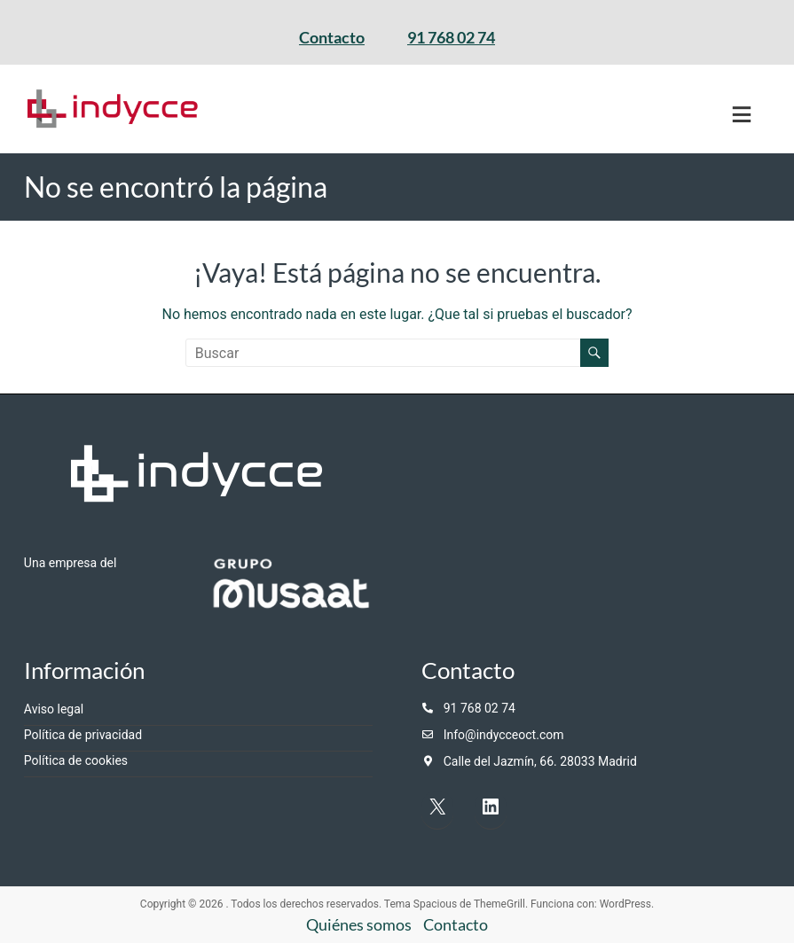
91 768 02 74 (451, 37)
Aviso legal (53, 709)
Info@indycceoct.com (504, 735)
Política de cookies (76, 760)
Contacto (332, 37)
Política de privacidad (83, 735)
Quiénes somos (359, 924)
